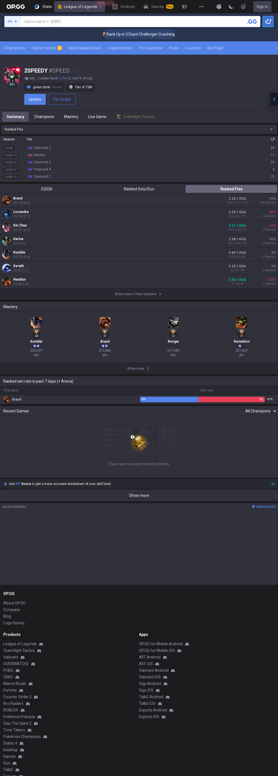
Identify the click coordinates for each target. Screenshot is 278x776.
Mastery (71, 116)
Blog (7, 616)
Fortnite (10, 690)
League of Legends (79, 6)
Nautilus (19, 279)
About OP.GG (14, 603)
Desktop (10, 750)
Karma (18, 239)
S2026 (46, 189)
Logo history (14, 623)
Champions (14, 48)
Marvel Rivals (14, 683)
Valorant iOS (150, 677)
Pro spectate (150, 48)
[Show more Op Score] (273, 484)
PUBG (8, 670)
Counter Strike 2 (17, 697)
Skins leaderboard (84, 48)
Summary (15, 116)
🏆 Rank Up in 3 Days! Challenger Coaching (145, 34)
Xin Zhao (20, 225)
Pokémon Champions (22, 736)
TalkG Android (151, 697)
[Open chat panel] (274, 99)
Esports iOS (149, 716)
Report (57, 87)
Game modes (47, 48)
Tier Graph (62, 99)
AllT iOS (146, 664)
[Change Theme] (231, 6)
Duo (6, 763)
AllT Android (150, 657)
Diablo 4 (10, 743)
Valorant (10, 657)
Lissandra (20, 212)
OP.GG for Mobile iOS (157, 650)
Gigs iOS (146, 690)
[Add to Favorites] (75, 70)
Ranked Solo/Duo (139, 189)
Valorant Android (154, 670)
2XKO (8, 677)
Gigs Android (150, 683)
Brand (17, 198)
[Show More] (218, 6)
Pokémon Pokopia (19, 716)
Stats (174, 48)
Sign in (262, 6)
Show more (139, 495)
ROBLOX (10, 710)
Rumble (19, 252)
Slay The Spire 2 (17, 723)
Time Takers (14, 730)
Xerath (18, 266)
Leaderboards (119, 48)
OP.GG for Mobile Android (161, 644)
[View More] (201, 6)
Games (9, 756)
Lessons (193, 48)
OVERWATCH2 (16, 664)
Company (11, 609)
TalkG (8, 769)
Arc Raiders (13, 703)
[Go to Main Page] (15, 6)
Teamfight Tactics (19, 650)
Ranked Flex (231, 189)
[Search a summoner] (252, 21)
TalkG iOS (147, 703)
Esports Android (153, 710)
